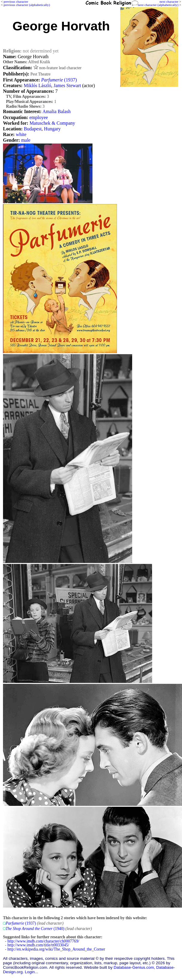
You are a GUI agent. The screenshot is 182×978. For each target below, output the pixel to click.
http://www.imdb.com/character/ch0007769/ (43, 941)
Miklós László (37, 85)
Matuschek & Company (52, 123)
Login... (31, 972)
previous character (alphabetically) (27, 5)
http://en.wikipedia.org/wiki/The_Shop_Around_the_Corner (56, 949)
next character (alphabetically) (158, 5)
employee (38, 117)
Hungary (52, 128)
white (21, 134)
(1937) (59, 79)
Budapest (33, 128)
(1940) (35, 928)
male (25, 140)
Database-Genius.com (134, 967)
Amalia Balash (56, 111)
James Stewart (67, 85)
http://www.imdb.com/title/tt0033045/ (38, 945)
